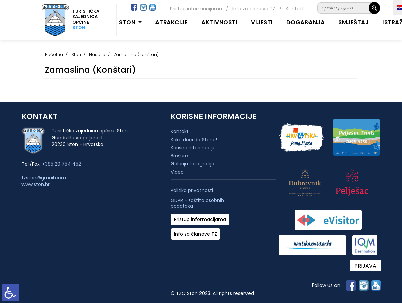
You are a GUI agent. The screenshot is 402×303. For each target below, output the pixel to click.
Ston (76, 54)
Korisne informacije (193, 147)
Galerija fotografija (192, 163)
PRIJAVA (365, 266)
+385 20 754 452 (61, 164)
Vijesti (262, 22)
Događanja (305, 22)
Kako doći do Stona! (194, 139)
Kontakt (295, 8)
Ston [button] (128, 22)
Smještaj (353, 22)
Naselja (97, 54)
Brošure (179, 155)
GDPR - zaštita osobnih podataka (197, 203)
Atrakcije (171, 22)
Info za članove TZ (253, 8)
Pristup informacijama (196, 8)
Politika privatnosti (192, 190)
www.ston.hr (35, 184)
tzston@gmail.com (43, 177)
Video (177, 171)
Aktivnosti (219, 22)
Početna (54, 54)
